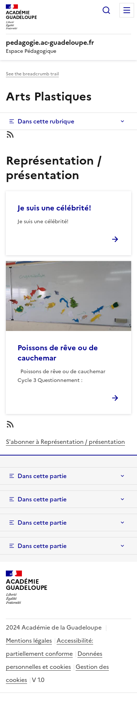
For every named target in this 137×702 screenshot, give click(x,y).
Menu (126, 10)
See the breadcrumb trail (32, 74)
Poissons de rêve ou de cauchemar (58, 352)
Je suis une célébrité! (54, 207)
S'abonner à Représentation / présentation (65, 441)
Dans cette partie (42, 476)
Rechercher (106, 10)
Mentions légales (29, 640)
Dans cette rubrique (46, 121)
